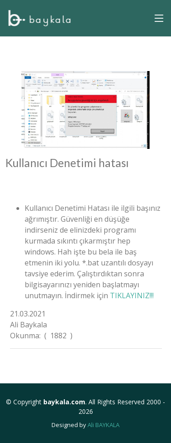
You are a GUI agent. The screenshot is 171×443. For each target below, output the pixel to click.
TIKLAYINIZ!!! (132, 295)
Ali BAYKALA (103, 425)
